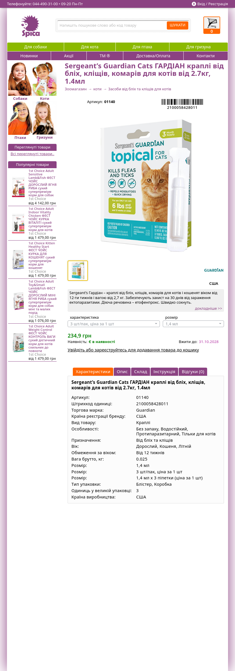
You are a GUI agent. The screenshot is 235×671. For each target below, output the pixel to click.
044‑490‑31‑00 (45, 4)
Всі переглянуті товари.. (32, 153)
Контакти (206, 55)
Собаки (20, 98)
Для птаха (142, 47)
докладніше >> (208, 308)
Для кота (89, 47)
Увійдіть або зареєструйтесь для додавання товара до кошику (133, 350)
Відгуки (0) (193, 371)
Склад (140, 371)
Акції (68, 55)
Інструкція (164, 371)
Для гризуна (198, 47)
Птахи (20, 137)
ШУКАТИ (177, 25)
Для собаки (35, 47)
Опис (122, 371)
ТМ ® (105, 55)
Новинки (29, 55)
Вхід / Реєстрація (212, 4)
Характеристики (93, 371)
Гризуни (45, 137)
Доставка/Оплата (153, 55)
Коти (44, 98)
